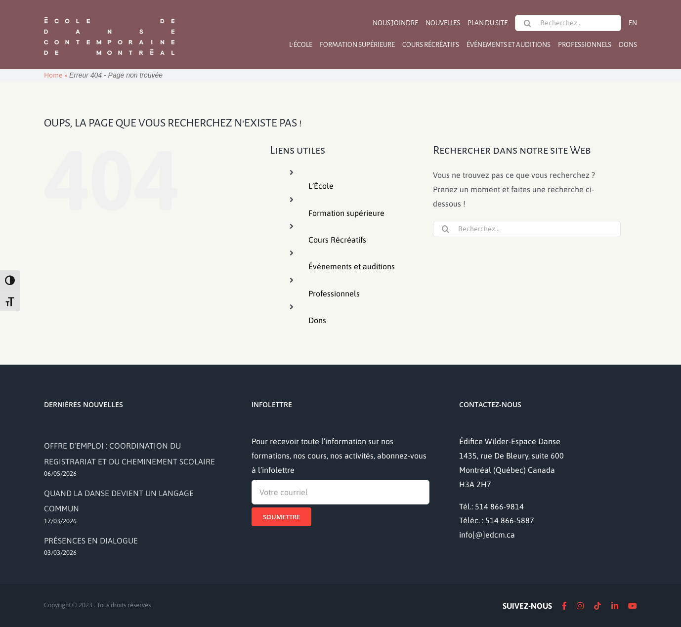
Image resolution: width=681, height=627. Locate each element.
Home (53, 75)
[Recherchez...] (568, 23)
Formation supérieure (346, 213)
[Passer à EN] (633, 23)
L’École (321, 185)
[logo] (109, 16)
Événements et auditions (351, 266)
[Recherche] (527, 23)
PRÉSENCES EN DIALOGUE (91, 540)
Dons (317, 320)
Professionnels (334, 293)
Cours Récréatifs (337, 239)
